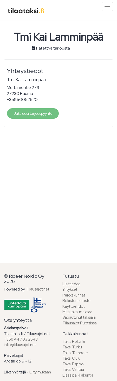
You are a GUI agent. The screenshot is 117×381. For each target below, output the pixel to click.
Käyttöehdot (73, 306)
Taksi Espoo (73, 364)
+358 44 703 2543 (21, 339)
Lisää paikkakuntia (77, 375)
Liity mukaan (40, 372)
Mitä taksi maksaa (77, 312)
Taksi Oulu (71, 358)
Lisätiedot (71, 284)
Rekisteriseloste (76, 300)
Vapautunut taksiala (79, 317)
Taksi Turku (72, 347)
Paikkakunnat (73, 295)
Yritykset (69, 289)
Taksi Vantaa (73, 369)
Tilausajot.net (37, 289)
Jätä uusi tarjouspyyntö (33, 113)
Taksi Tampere (75, 352)
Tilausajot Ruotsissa (79, 323)
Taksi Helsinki (73, 341)
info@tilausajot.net (20, 344)
